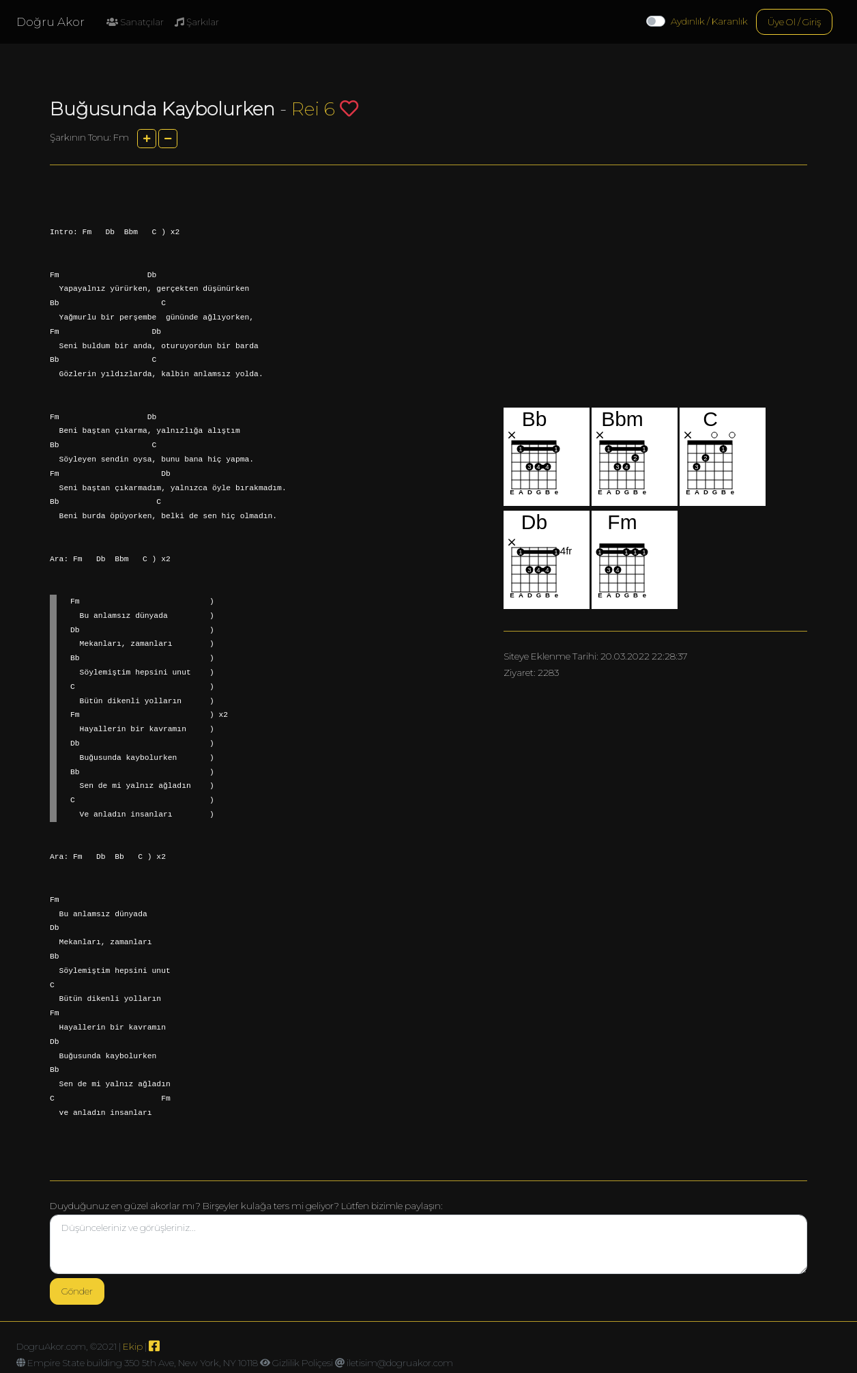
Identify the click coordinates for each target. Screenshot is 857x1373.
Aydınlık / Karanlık (709, 21)
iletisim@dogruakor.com (400, 1362)
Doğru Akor (50, 22)
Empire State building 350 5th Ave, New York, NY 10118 (142, 1362)
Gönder (77, 1291)
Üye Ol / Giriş (794, 21)
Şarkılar (197, 21)
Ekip (133, 1346)
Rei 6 (313, 109)
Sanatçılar (135, 21)
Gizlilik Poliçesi (302, 1362)
